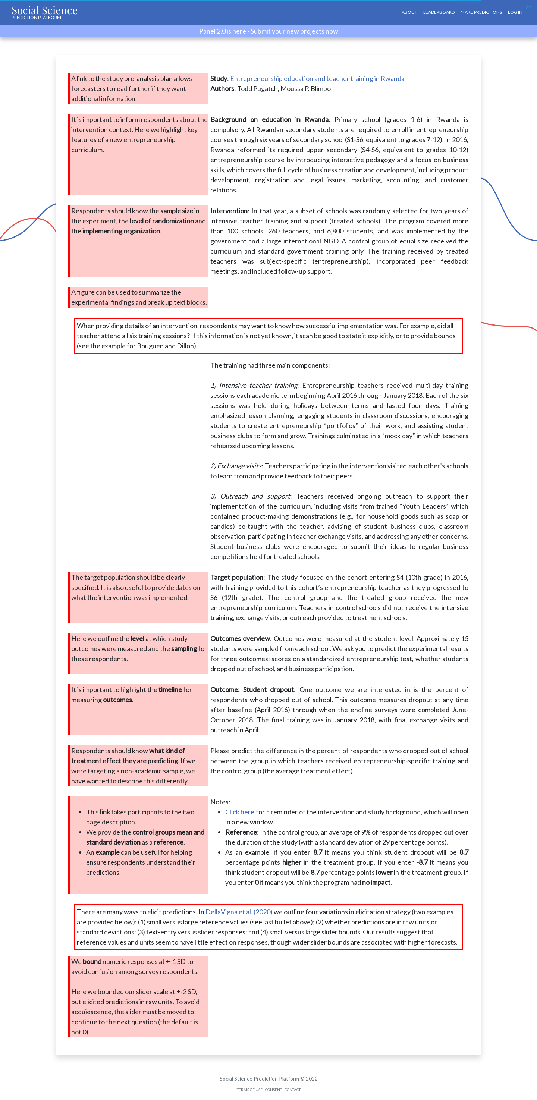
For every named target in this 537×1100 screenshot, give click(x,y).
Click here (240, 812)
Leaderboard (439, 12)
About (409, 12)
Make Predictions (481, 12)
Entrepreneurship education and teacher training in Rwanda (317, 78)
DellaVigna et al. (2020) (239, 912)
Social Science (45, 11)
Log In (515, 12)
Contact (293, 1089)
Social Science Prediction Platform (259, 1078)
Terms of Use (250, 1089)
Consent (273, 1089)
